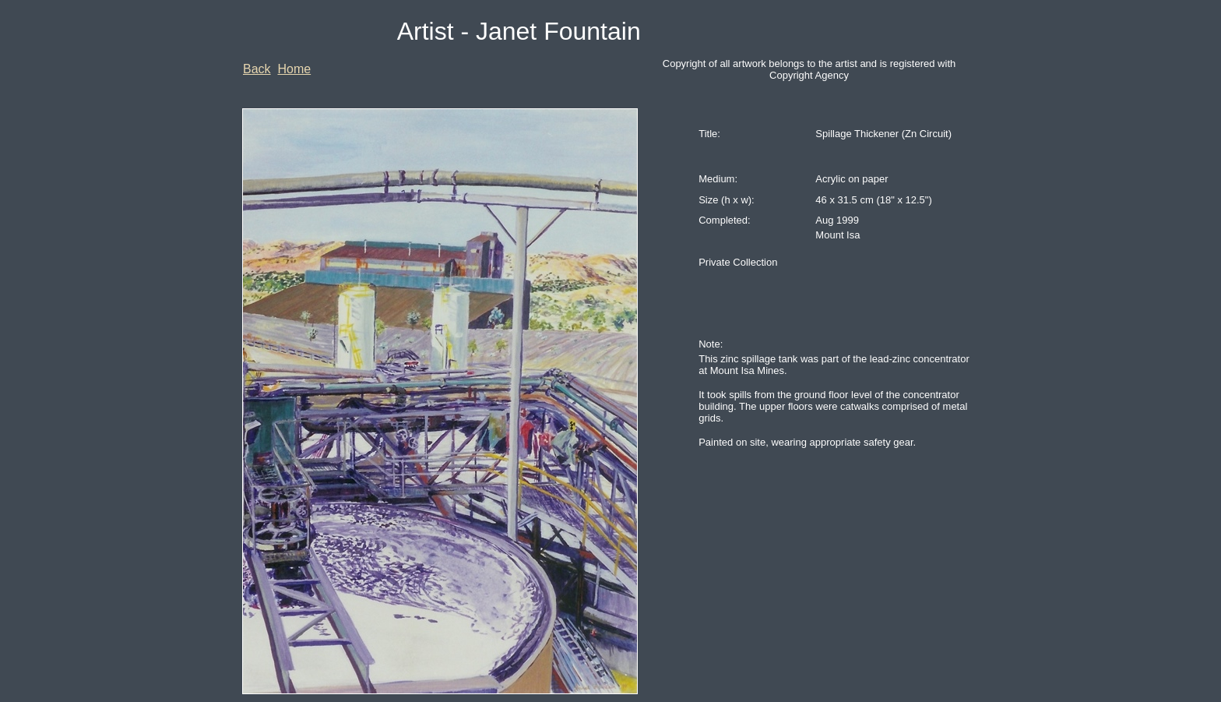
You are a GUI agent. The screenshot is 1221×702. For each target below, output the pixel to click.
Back (257, 69)
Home (294, 69)
